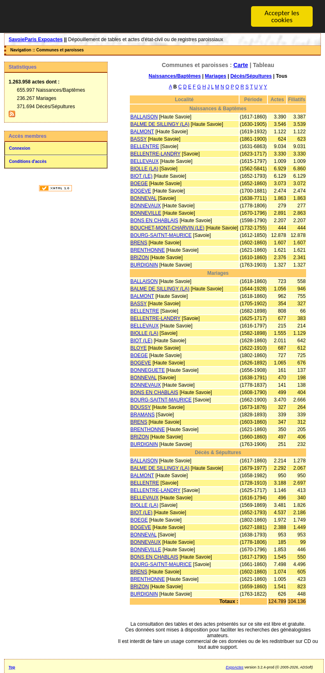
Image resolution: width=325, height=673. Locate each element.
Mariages (215, 76)
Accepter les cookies (282, 16)
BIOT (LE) (141, 176)
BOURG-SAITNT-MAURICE (160, 235)
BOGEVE (140, 191)
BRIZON (139, 257)
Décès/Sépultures (251, 76)
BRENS (138, 243)
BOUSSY (140, 407)
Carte (240, 65)
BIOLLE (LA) (144, 169)
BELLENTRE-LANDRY (155, 154)
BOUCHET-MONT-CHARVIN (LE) (167, 228)
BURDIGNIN (144, 265)
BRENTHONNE (147, 250)
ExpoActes (235, 667)
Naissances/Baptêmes (175, 76)
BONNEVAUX (145, 206)
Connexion (19, 148)
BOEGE (139, 183)
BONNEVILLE (145, 213)
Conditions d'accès (27, 161)
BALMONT (142, 132)
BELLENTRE (144, 146)
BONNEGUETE (147, 370)
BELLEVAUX (144, 161)
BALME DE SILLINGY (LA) (159, 124)
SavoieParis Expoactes (35, 39)
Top (12, 667)
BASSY (138, 139)
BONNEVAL (143, 198)
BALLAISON (144, 117)
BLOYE (138, 348)
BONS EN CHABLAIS (154, 220)
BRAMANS (142, 415)
